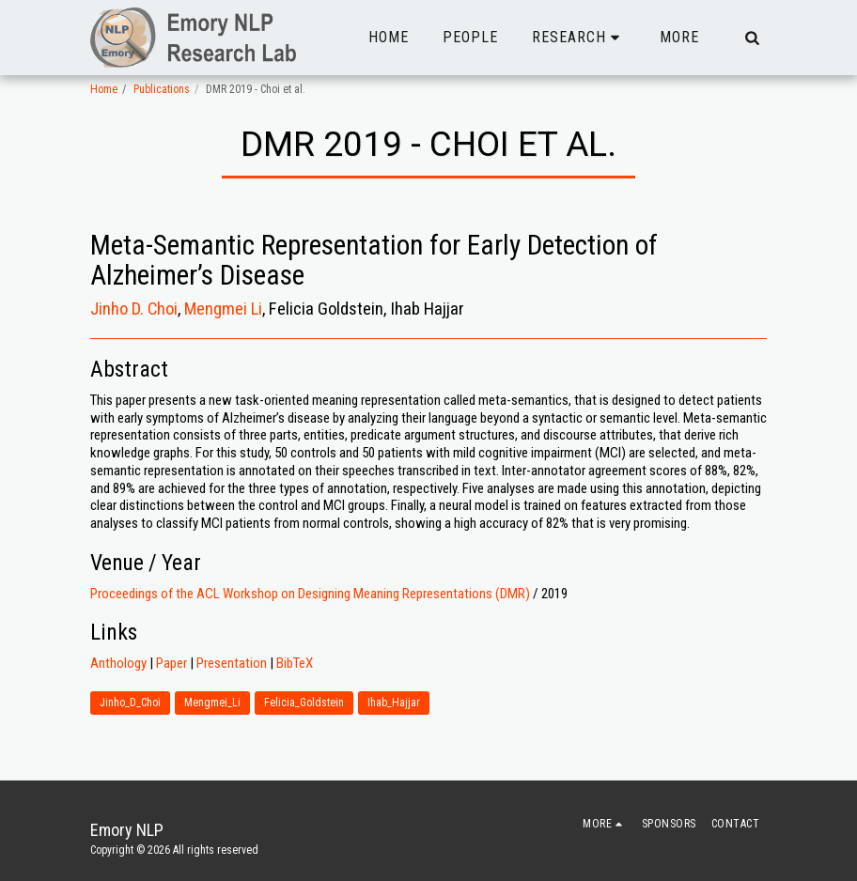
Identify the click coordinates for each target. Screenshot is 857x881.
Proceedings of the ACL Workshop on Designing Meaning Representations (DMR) (310, 593)
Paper (171, 663)
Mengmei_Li (212, 702)
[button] (579, 38)
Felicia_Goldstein (304, 702)
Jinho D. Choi (134, 309)
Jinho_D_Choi (130, 702)
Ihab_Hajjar (393, 702)
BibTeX (294, 663)
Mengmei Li (223, 309)
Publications (161, 89)
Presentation (231, 663)
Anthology (118, 663)
